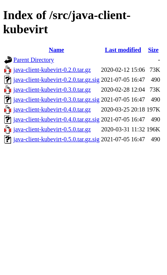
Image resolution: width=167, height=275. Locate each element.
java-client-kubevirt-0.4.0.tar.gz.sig (56, 119)
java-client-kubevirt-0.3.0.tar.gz (52, 89)
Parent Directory (33, 60)
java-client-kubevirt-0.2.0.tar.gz (52, 69)
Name (56, 50)
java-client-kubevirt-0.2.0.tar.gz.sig (56, 79)
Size (153, 50)
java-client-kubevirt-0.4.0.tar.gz (52, 109)
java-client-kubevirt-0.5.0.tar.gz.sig (56, 139)
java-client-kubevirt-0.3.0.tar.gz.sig (56, 99)
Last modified (123, 50)
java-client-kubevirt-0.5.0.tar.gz (52, 129)
